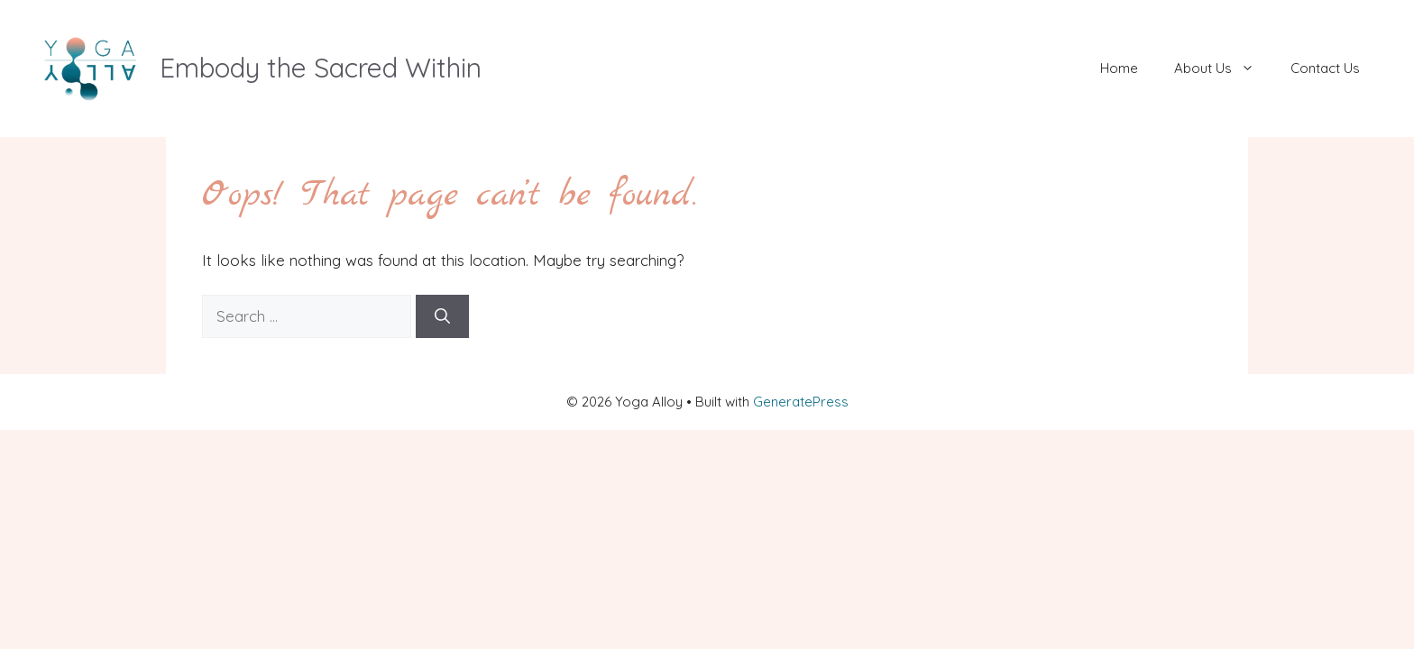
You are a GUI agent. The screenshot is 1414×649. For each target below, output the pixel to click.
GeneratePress (801, 401)
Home (1119, 68)
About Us (1223, 68)
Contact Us (1325, 68)
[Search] (442, 316)
